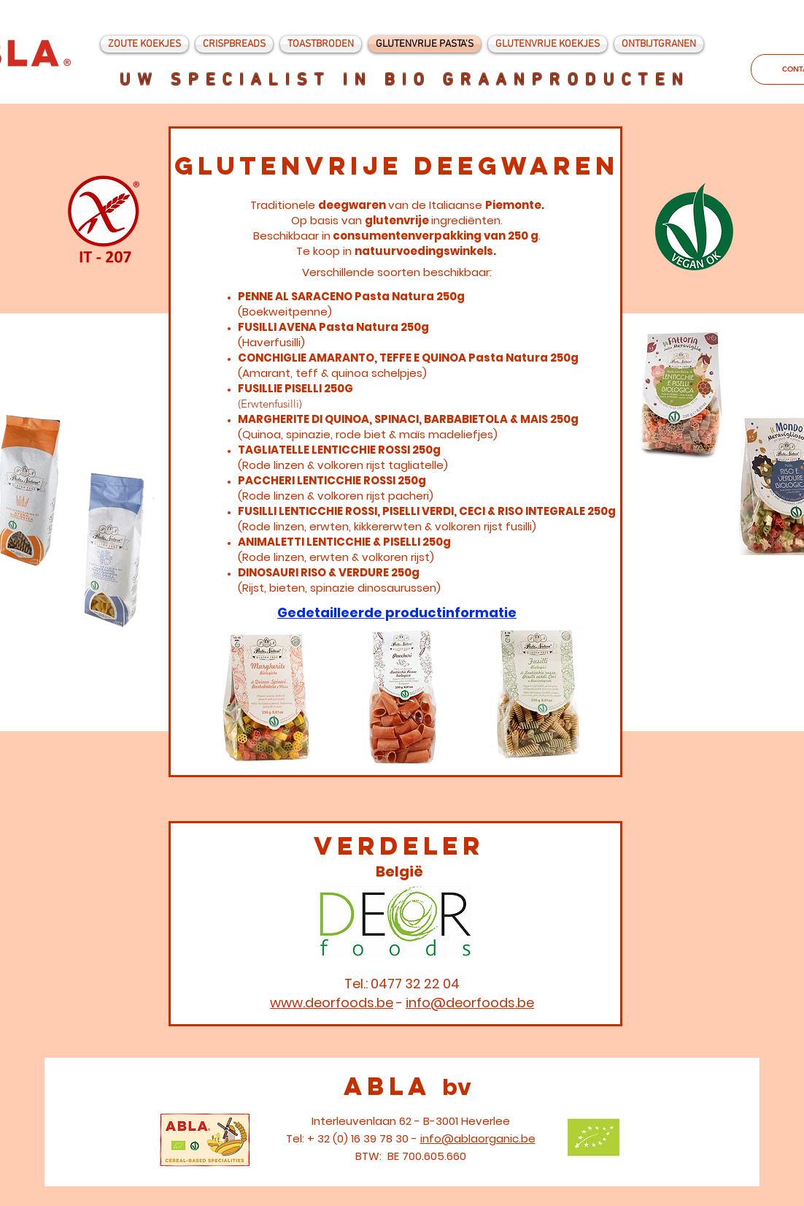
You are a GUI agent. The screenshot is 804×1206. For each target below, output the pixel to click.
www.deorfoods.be (331, 1002)
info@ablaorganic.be (478, 1138)
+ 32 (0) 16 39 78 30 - (363, 1138)
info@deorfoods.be (470, 1002)
